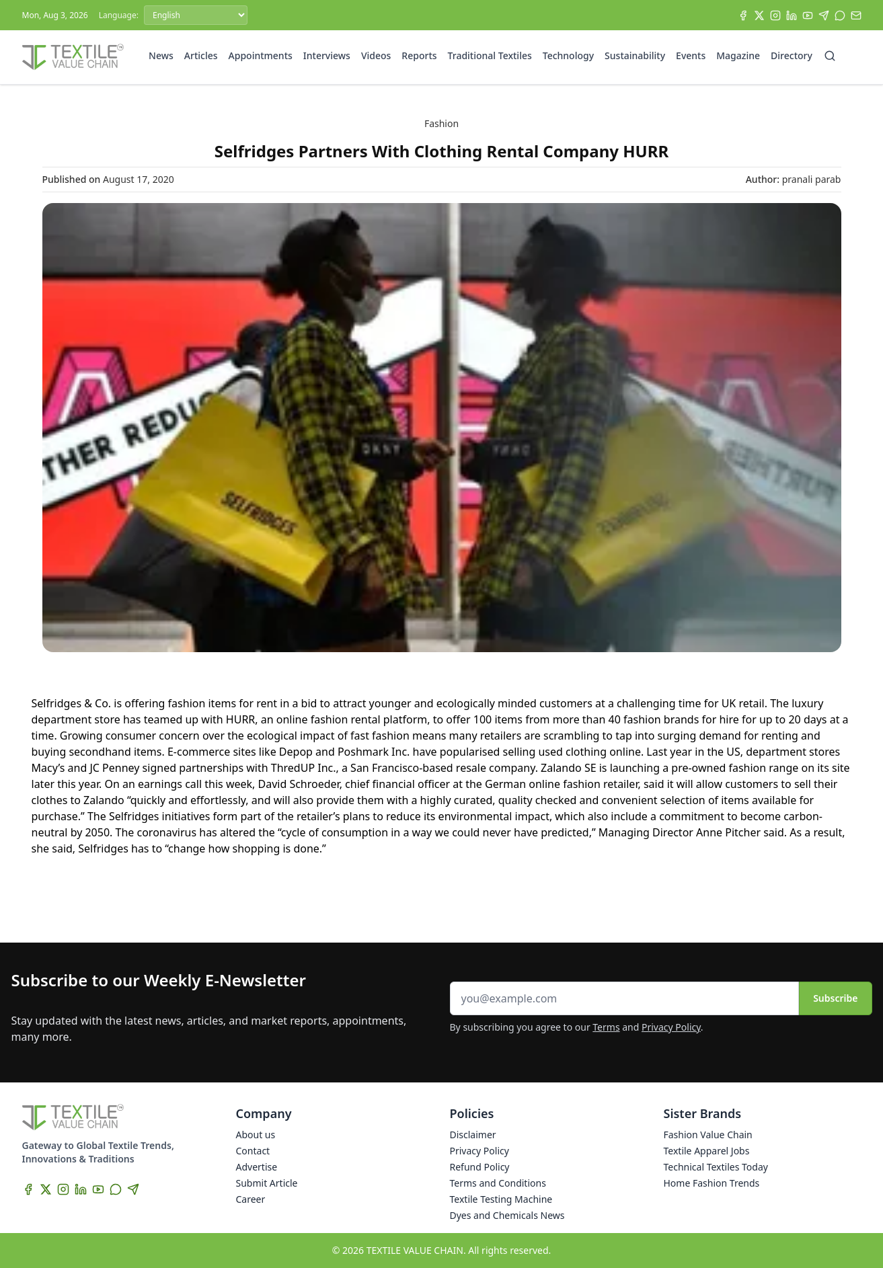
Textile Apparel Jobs (707, 1150)
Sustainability (635, 55)
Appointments (261, 55)
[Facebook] (743, 15)
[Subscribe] (856, 15)
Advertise (257, 1166)
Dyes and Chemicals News (507, 1215)
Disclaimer (473, 1134)
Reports (418, 55)
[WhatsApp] (840, 15)
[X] (759, 15)
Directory (791, 55)
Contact (253, 1150)
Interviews (326, 55)
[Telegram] (823, 15)
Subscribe (835, 998)
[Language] (195, 15)
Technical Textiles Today (716, 1166)
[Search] (830, 56)
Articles (201, 55)
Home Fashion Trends (712, 1183)
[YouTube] (807, 15)
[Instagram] (775, 15)
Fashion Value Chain (708, 1134)
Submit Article (267, 1183)
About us (256, 1134)
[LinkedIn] (791, 15)
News (161, 55)
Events (690, 55)
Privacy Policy (671, 1027)
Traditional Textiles (490, 55)
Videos (376, 55)
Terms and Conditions (498, 1183)
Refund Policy (480, 1166)
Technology (568, 55)
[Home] (73, 57)
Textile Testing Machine (501, 1199)
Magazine (738, 55)
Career (251, 1199)
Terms (605, 1027)
